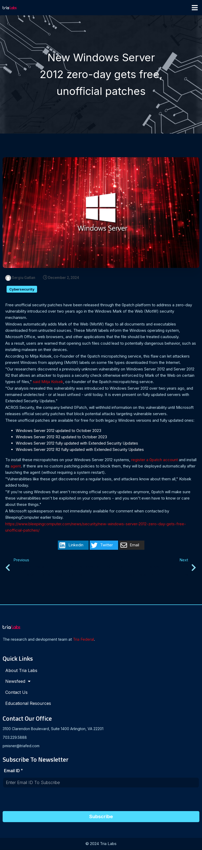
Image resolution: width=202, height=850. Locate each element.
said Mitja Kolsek (48, 382)
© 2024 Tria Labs (101, 844)
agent (16, 466)
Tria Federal (83, 639)
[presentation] (43, 801)
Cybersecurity (21, 290)
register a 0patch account (154, 460)
